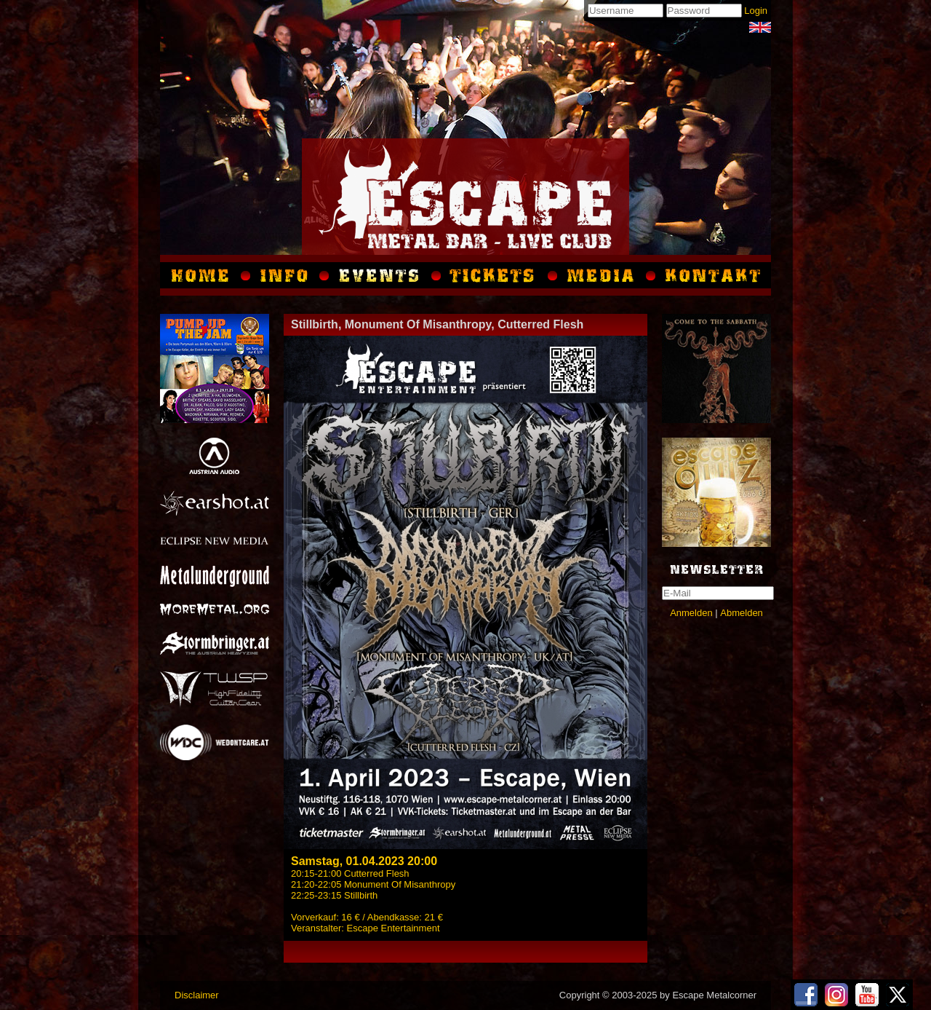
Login (755, 10)
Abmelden (741, 612)
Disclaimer (197, 995)
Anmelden (691, 612)
